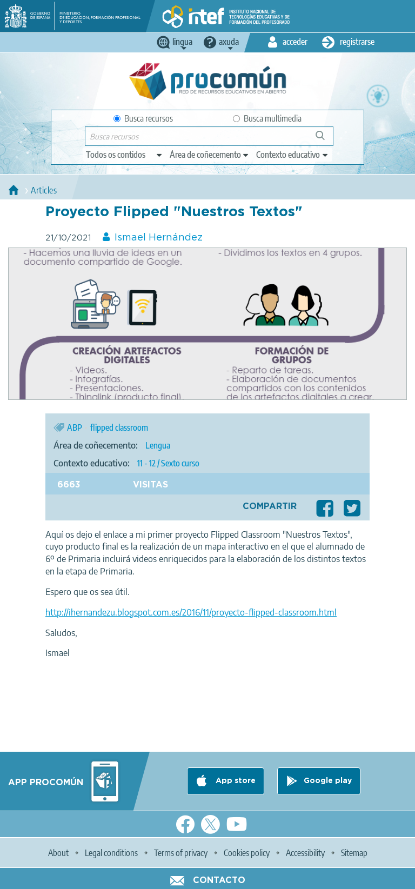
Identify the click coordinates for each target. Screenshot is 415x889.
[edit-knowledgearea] (209, 155)
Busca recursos (143, 118)
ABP (74, 427)
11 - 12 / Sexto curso (168, 463)
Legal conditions (111, 852)
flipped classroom (119, 427)
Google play (328, 781)
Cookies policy (247, 852)
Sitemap (354, 852)
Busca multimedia (267, 118)
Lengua (157, 445)
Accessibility (305, 852)
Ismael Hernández (159, 237)
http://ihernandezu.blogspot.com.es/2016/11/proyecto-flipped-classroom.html (191, 612)
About (58, 852)
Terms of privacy (181, 852)
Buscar (325, 139)
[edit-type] (124, 155)
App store (234, 781)
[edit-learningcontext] (292, 155)
